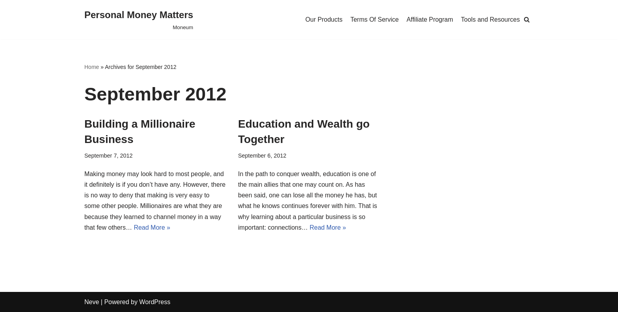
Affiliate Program (430, 19)
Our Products (324, 19)
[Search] (527, 19)
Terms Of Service (374, 19)
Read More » (152, 227)
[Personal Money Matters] (138, 19)
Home (91, 67)
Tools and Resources (490, 19)
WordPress (154, 302)
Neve (91, 302)
